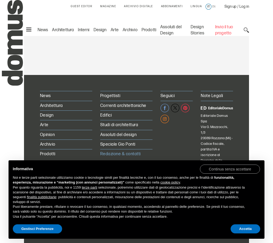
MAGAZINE (108, 6)
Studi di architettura (119, 125)
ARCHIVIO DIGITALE (138, 6)
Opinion (47, 134)
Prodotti (149, 18)
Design (100, 18)
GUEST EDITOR (81, 6)
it (208, 6)
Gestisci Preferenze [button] (37, 229)
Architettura (63, 18)
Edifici (106, 115)
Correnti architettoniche (123, 105)
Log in (244, 6)
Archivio (130, 18)
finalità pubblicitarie (42, 197)
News (43, 18)
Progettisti (110, 95)
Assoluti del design (118, 134)
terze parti (89, 187)
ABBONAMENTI (172, 6)
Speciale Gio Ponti (117, 144)
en (213, 6)
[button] (230, 169)
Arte (115, 18)
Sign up (230, 6)
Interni (83, 18)
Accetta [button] (245, 229)
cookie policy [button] (170, 182)
